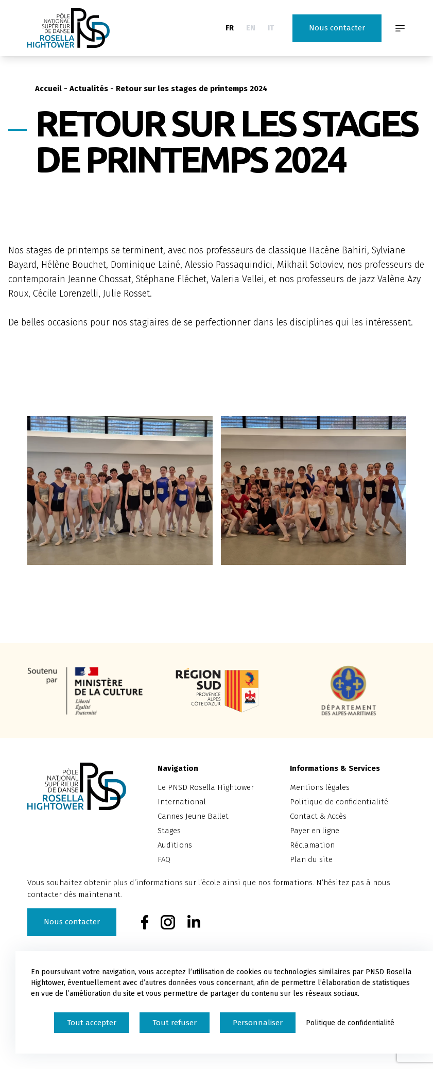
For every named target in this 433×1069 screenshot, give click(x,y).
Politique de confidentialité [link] (350, 1023)
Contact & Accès (318, 816)
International (182, 801)
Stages (169, 830)
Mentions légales (320, 787)
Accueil (48, 88)
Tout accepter (91, 1022)
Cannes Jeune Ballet (193, 816)
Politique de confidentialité (339, 801)
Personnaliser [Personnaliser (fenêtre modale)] (258, 1022)
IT (271, 27)
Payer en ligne (314, 830)
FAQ (164, 859)
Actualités (89, 88)
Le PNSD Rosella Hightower (206, 787)
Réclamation (312, 845)
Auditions (175, 845)
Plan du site (311, 859)
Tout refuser (174, 1022)
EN (250, 27)
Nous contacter (337, 27)
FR (230, 27)
